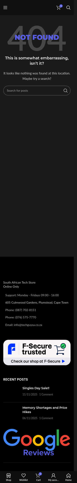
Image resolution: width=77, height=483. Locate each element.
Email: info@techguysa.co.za (23, 325)
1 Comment (46, 394)
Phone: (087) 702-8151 (20, 310)
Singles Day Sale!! (35, 388)
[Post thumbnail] (11, 392)
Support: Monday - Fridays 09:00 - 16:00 (32, 295)
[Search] (68, 7)
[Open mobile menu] (5, 7)
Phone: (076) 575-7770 (20, 317)
